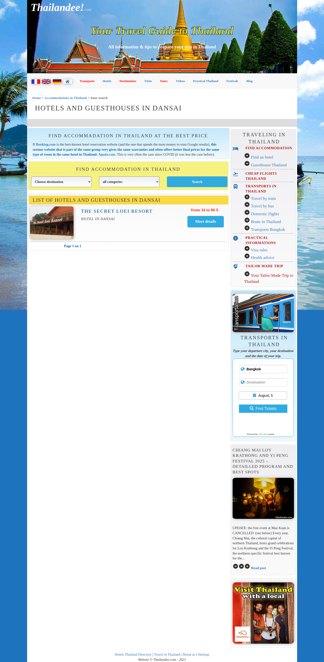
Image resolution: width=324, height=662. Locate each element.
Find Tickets (263, 408)
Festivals (232, 81)
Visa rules (259, 250)
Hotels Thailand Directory (133, 654)
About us (189, 654)
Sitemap (203, 654)
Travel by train (263, 198)
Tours (164, 81)
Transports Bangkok (268, 229)
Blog (249, 81)
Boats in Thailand (266, 221)
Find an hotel (262, 157)
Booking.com (46, 144)
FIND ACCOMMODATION (268, 148)
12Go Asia (263, 434)
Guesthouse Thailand (269, 165)
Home (36, 98)
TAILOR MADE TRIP (264, 266)
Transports (87, 81)
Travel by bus (262, 206)
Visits (148, 81)
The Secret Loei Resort (116, 211)
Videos (180, 81)
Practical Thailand (205, 81)
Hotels (107, 81)
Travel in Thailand (167, 654)
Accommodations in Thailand (65, 98)
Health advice (262, 257)
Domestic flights (265, 214)
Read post (258, 568)
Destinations (127, 81)
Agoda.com (106, 154)
